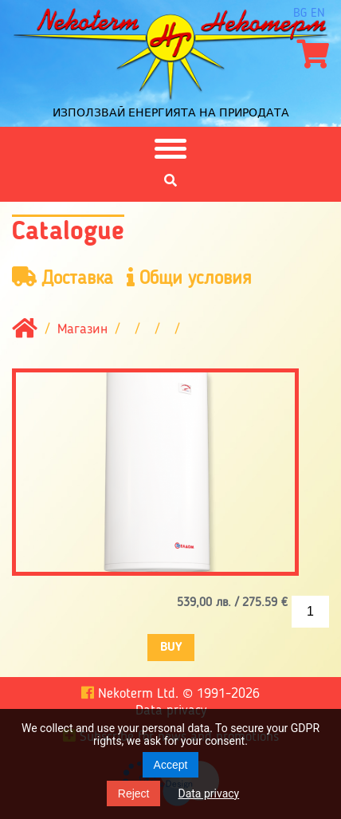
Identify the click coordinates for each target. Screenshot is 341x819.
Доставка (62, 278)
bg (300, 13)
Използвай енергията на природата (171, 112)
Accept (171, 764)
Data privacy (208, 793)
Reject (134, 793)
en (318, 13)
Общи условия (189, 278)
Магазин (82, 330)
